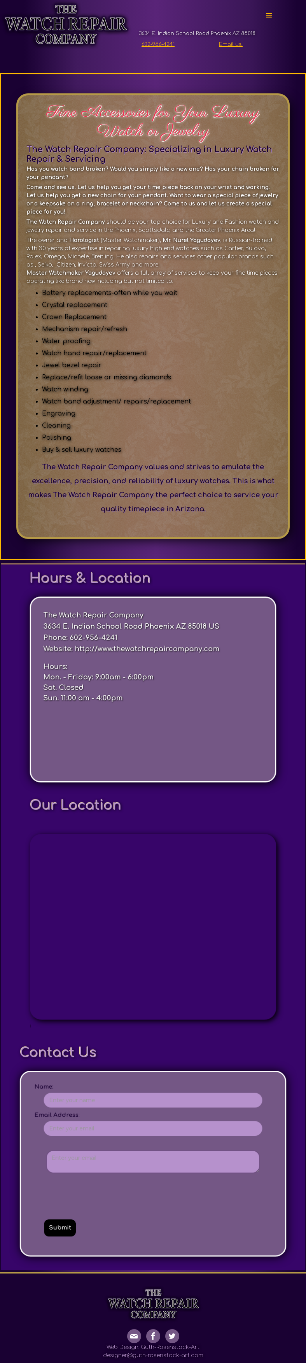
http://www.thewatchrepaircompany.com (148, 722)
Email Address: (83, 1060)
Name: (73, 1040)
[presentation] (109, 1117)
